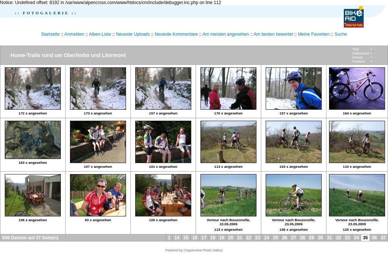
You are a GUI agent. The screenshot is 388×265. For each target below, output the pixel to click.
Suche (341, 34)
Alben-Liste (100, 34)
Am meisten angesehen (226, 34)
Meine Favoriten (313, 34)
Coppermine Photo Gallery (203, 250)
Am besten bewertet (273, 34)
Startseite (50, 34)
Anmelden (74, 34)
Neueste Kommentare (176, 34)
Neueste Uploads (133, 34)
